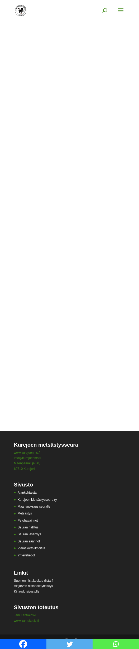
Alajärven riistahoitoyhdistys (33, 586)
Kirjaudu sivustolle (27, 591)
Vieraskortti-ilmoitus (31, 548)
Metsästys (25, 513)
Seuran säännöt (29, 541)
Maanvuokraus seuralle (34, 506)
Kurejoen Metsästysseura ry (37, 500)
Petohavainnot (28, 520)
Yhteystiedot (26, 555)
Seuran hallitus (28, 527)
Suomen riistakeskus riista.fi (33, 581)
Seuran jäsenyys (29, 534)
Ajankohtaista (27, 492)
